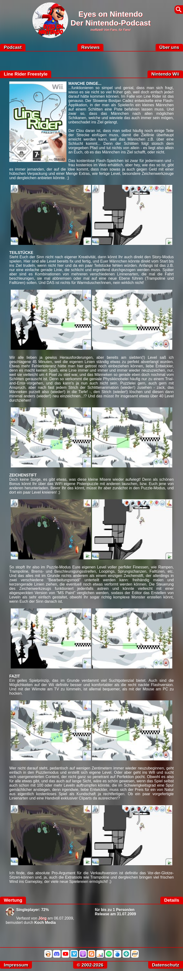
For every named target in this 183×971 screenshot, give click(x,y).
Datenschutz (165, 964)
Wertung (13, 900)
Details (171, 900)
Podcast (13, 47)
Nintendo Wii (165, 73)
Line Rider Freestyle (25, 73)
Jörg (42, 918)
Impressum (16, 964)
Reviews (90, 47)
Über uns (169, 47)
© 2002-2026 (90, 964)
